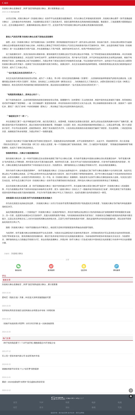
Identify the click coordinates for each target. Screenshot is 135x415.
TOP (41, 402)
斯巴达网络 (80, 413)
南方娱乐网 (15, 12)
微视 (94, 407)
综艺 (15, 407)
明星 (67, 402)
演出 (67, 407)
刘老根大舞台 (17, 253)
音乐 (41, 407)
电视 (120, 402)
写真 (120, 407)
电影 (94, 402)
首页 (15, 402)
